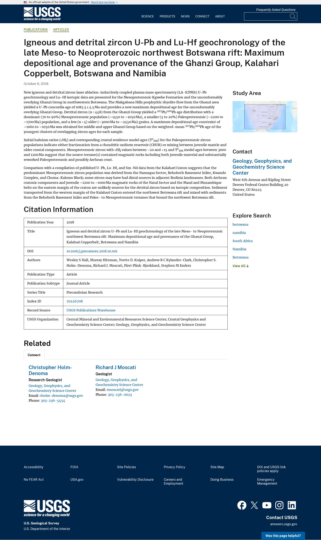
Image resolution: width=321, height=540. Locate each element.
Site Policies (126, 467)
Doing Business (222, 480)
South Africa (243, 241)
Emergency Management (267, 481)
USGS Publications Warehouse (91, 310)
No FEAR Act (34, 480)
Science (147, 16)
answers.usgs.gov (283, 524)
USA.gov (77, 480)
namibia (239, 233)
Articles (61, 30)
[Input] (270, 16)
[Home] (42, 20)
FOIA (74, 467)
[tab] (34, 354)
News (185, 16)
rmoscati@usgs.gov (123, 390)
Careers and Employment (173, 481)
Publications (36, 30)
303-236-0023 (120, 394)
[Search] (293, 16)
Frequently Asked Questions (276, 10)
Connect (202, 16)
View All (241, 266)
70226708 (75, 301)
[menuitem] (147, 14)
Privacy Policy (174, 467)
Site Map (217, 467)
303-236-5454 (53, 400)
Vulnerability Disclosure (135, 480)
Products (167, 16)
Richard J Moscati (116, 367)
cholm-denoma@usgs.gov (61, 396)
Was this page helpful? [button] (283, 536)
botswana (240, 224)
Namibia (239, 249)
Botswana (241, 257)
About (220, 16)
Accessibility (33, 467)
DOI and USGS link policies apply (271, 469)
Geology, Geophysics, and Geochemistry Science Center (262, 167)
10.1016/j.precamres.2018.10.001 (92, 251)
